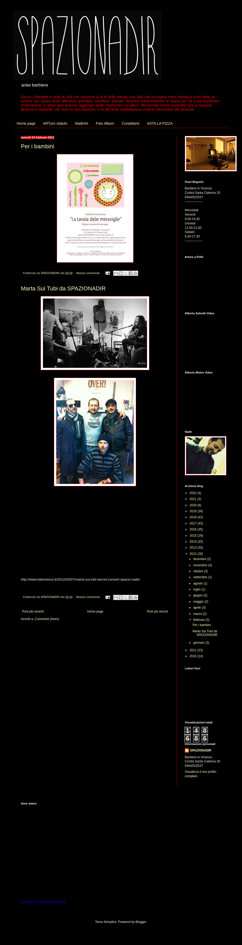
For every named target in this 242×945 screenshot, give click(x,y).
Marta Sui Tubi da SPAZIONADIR (63, 288)
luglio (197, 589)
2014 (194, 541)
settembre (200, 577)
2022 (194, 493)
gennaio (199, 642)
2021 (194, 499)
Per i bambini (37, 146)
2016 (194, 529)
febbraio (199, 620)
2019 (194, 511)
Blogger (141, 922)
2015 (194, 535)
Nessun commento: (88, 273)
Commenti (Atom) (47, 619)
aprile (197, 607)
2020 (194, 505)
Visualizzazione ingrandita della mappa (43, 902)
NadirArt (81, 123)
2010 (194, 656)
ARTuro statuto (55, 123)
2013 (194, 547)
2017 (194, 523)
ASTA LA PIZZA (160, 123)
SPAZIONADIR (200, 750)
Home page (26, 123)
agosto (198, 583)
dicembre (200, 559)
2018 (194, 517)
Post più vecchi (157, 611)
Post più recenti (33, 611)
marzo (198, 614)
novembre (200, 565)
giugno (198, 595)
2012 (194, 554)
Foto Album (105, 123)
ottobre (198, 571)
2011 (194, 650)
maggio (199, 601)
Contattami (130, 123)
